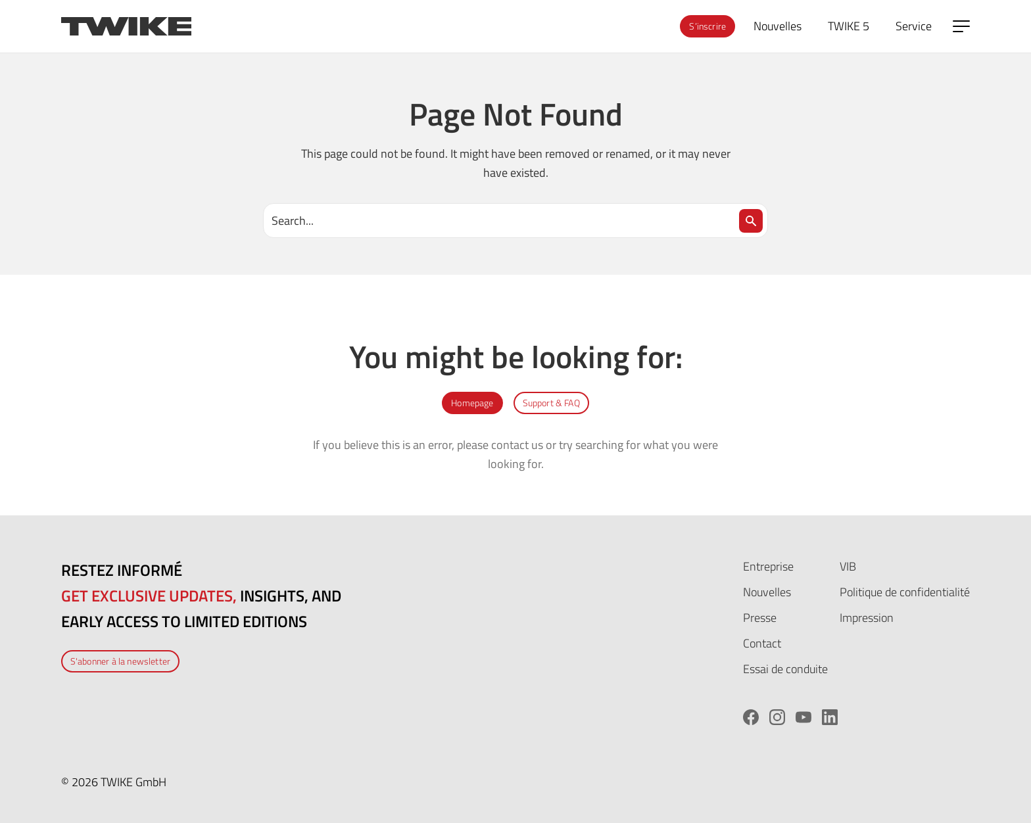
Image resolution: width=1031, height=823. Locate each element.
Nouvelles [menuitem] (778, 26)
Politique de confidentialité (905, 592)
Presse (760, 617)
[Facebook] (751, 717)
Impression (867, 617)
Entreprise (768, 566)
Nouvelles (767, 592)
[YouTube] (803, 717)
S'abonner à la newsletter (120, 661)
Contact (762, 643)
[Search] (751, 221)
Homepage (472, 403)
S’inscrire (707, 26)
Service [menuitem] (914, 26)
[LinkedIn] (830, 717)
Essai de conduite (785, 669)
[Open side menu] (961, 26)
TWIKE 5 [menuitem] (848, 26)
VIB (848, 566)
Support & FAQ (551, 403)
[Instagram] (777, 717)
